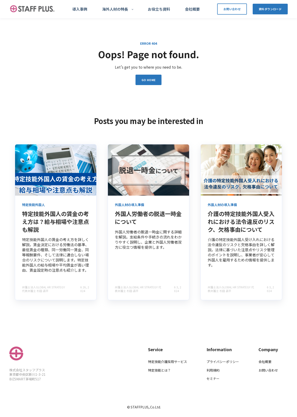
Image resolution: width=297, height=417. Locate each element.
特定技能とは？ (159, 370)
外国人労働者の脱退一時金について (148, 218)
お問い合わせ (268, 370)
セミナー (213, 379)
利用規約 (213, 370)
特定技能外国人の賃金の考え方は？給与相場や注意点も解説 (55, 221)
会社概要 (264, 362)
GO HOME (149, 80)
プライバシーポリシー (223, 362)
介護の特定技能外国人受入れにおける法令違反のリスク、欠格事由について (241, 221)
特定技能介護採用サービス (167, 362)
